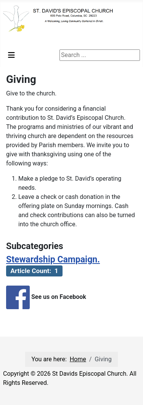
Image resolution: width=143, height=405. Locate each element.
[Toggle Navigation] (11, 55)
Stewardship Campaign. (53, 259)
